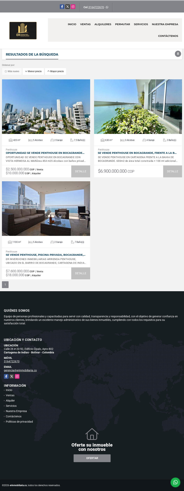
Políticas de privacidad (19, 421)
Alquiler (10, 400)
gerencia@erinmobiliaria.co (20, 370)
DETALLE (80, 171)
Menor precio (33, 71)
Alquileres (103, 24)
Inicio (72, 24)
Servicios (141, 24)
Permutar (122, 24)
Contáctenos (168, 35)
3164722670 (96, 7)
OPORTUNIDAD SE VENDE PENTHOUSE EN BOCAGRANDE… (45, 152)
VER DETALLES (46, 106)
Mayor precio (55, 71)
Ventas (85, 24)
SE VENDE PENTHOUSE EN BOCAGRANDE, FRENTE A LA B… (137, 152)
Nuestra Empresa (165, 24)
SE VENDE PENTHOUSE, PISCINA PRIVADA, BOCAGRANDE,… (45, 254)
